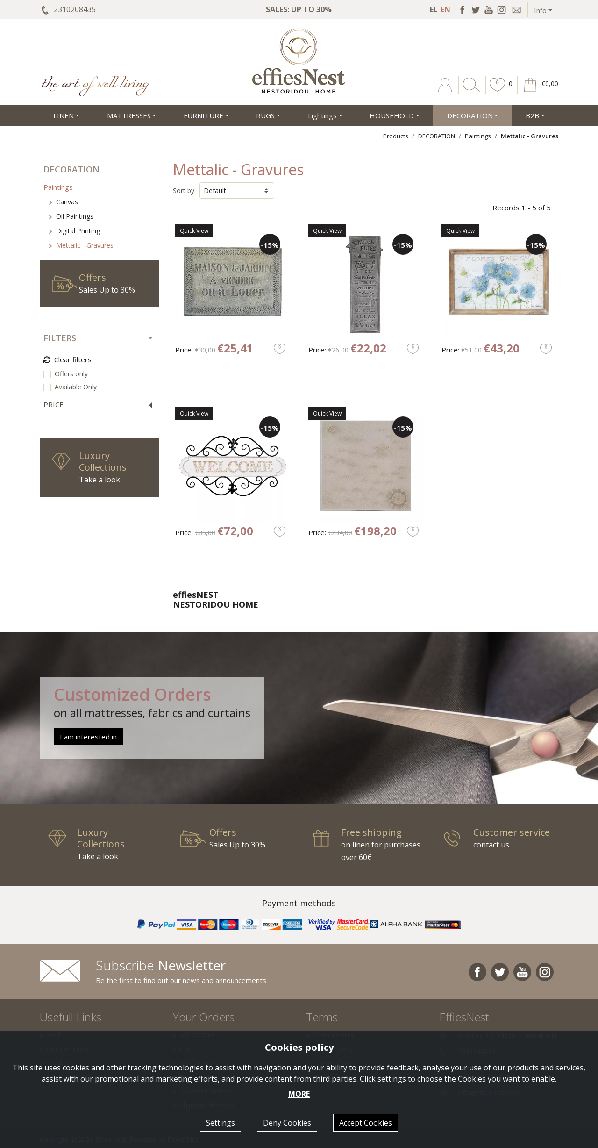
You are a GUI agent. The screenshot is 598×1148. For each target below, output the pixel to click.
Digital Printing (74, 230)
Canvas (63, 201)
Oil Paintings (71, 216)
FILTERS (59, 338)
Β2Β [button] (532, 115)
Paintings (478, 136)
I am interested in (88, 736)
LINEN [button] (63, 115)
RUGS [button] (265, 115)
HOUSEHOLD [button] (392, 115)
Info (540, 10)
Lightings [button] (322, 115)
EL (434, 9)
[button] (498, 91)
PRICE (53, 404)
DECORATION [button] (470, 115)
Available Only (76, 386)
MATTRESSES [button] (129, 115)
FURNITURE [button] (203, 115)
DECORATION (436, 136)
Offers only (71, 373)
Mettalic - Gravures (81, 245)
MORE (299, 1094)
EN (445, 9)
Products (395, 136)
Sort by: (184, 190)
